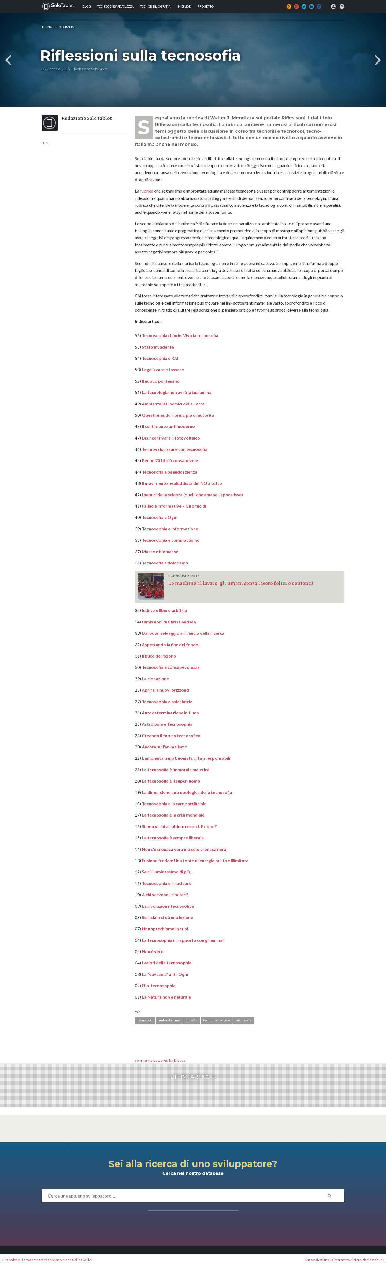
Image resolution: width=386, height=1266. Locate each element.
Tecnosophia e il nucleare (166, 883)
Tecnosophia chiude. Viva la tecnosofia (180, 335)
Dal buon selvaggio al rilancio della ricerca (183, 633)
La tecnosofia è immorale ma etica (175, 769)
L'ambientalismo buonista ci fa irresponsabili (186, 758)
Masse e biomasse (160, 551)
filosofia (191, 1020)
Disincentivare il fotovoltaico (171, 437)
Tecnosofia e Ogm (159, 517)
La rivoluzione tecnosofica (168, 906)
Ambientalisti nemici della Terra (173, 403)
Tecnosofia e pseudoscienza (169, 471)
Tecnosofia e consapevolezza (171, 667)
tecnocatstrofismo (216, 1020)
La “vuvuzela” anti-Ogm (165, 974)
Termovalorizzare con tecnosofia (174, 449)
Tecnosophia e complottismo (171, 539)
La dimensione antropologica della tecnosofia (187, 792)
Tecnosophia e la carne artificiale (174, 803)
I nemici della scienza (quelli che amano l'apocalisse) (192, 494)
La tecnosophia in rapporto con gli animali (183, 940)
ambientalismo (169, 1020)
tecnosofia (243, 1020)
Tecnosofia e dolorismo (165, 562)
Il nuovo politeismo (161, 380)
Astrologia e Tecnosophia (167, 723)
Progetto (206, 6)
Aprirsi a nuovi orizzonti (165, 689)
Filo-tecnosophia (159, 985)
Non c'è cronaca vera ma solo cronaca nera (184, 849)
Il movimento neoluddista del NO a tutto (182, 483)
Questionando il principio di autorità (178, 415)
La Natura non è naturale (166, 996)
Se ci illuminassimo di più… (167, 871)
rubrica (146, 190)
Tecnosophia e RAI (160, 358)
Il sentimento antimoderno (168, 426)
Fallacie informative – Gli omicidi (174, 505)
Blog (86, 6)
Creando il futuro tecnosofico (171, 735)
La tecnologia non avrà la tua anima (176, 392)
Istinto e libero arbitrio (164, 610)
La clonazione (155, 678)
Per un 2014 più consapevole (170, 460)
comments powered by (160, 1060)
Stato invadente (158, 346)
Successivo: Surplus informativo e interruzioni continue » (344, 1259)
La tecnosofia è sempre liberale (173, 837)
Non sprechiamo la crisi (165, 928)
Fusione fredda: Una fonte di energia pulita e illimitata (195, 860)
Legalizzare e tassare (163, 369)
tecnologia (145, 1020)
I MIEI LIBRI (184, 6)
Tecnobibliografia (155, 6)
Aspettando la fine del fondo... (172, 644)
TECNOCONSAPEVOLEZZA (115, 6)
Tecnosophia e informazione (170, 528)
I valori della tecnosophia (166, 962)
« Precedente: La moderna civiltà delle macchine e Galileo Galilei (47, 1259)
